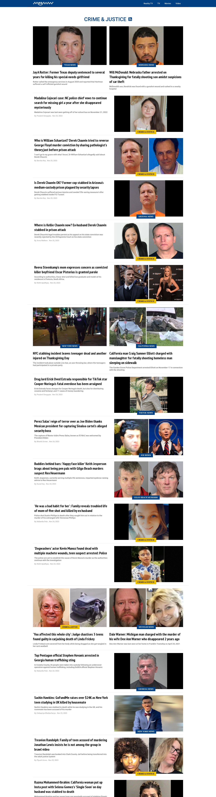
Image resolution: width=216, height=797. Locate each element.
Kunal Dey (41, 484)
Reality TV (148, 3)
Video (178, 3)
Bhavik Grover (42, 441)
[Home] (43, 3)
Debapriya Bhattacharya (46, 713)
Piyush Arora (42, 760)
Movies (168, 3)
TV (158, 3)
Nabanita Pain (42, 521)
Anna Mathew (42, 241)
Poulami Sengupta (44, 116)
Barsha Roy (41, 161)
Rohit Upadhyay (43, 283)
